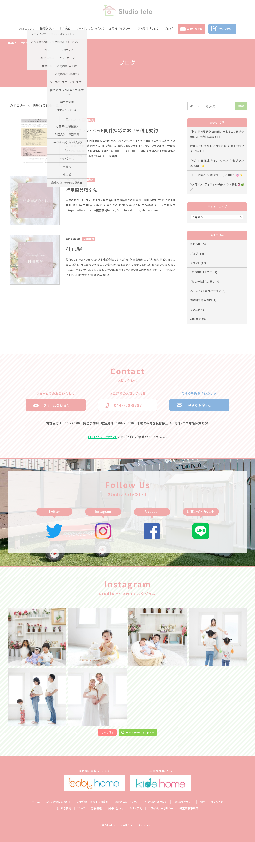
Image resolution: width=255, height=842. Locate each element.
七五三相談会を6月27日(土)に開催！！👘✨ (216, 175)
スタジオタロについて (58, 801)
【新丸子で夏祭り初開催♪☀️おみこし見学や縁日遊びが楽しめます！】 (217, 134)
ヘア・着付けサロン (147, 28)
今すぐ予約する (200, 404)
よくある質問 (63, 808)
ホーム (36, 801)
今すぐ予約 (225, 28)
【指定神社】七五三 (203, 272)
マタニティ (198, 309)
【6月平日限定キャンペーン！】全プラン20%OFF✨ (217, 163)
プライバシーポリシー (161, 808)
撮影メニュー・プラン (127, 801)
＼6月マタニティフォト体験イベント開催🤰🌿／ (217, 186)
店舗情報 (96, 808)
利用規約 (75, 249)
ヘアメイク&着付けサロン (208, 291)
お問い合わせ (194, 28)
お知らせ (198, 244)
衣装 (202, 801)
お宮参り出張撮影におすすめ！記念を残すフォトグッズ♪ (217, 148)
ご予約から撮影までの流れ (93, 801)
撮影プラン (47, 28)
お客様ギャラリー (119, 28)
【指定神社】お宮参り (204, 281)
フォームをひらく (56, 405)
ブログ (168, 28)
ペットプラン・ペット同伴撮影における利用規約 (112, 130)
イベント (198, 263)
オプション (65, 28)
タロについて (27, 28)
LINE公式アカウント (102, 436)
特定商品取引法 (82, 189)
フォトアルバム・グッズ (90, 28)
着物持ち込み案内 (203, 300)
